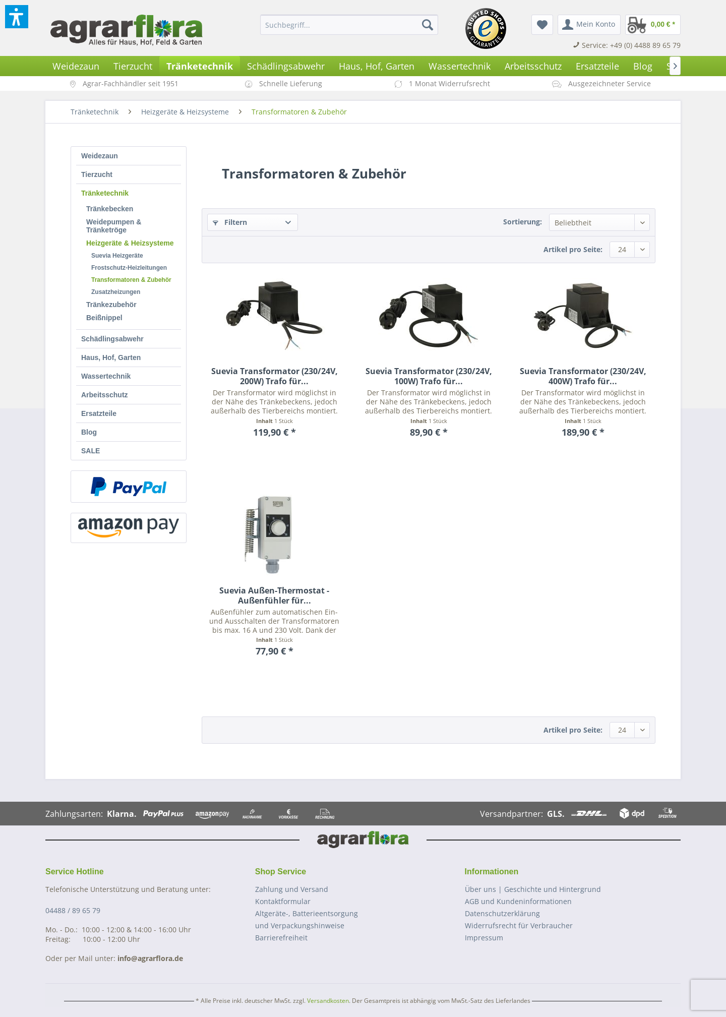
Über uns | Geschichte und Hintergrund (533, 889)
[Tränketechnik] (199, 66)
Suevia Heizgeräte (117, 255)
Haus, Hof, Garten (111, 357)
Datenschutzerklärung (502, 913)
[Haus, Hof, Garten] (376, 66)
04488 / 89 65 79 (72, 910)
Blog (89, 432)
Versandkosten (328, 1000)
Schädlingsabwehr (112, 339)
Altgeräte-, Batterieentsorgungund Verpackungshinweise (306, 919)
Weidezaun (99, 156)
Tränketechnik (105, 193)
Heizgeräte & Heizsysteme (130, 243)
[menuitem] (349, 25)
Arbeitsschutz (104, 395)
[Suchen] (427, 25)
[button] (16, 16)
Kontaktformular (283, 901)
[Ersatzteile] (597, 66)
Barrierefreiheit (281, 937)
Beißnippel (104, 318)
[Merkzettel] (542, 25)
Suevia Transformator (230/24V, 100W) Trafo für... (429, 376)
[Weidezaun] (75, 66)
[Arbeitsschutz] (533, 66)
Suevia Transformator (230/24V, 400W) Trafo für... (583, 376)
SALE (90, 451)
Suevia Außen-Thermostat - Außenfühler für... (274, 595)
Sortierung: (522, 221)
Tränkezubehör (111, 305)
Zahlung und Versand (291, 889)
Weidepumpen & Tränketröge (113, 226)
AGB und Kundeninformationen (518, 901)
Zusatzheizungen (115, 291)
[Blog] (642, 66)
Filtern (230, 222)
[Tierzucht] (132, 66)
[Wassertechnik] (459, 66)
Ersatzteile (98, 413)
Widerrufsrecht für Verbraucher (519, 925)
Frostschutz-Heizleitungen (129, 267)
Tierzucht (96, 174)
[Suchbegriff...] (349, 25)
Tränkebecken (109, 209)
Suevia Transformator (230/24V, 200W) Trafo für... (274, 376)
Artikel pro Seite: (572, 249)
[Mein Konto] (589, 25)
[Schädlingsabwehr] (286, 66)
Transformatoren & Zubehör (131, 279)
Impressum (484, 937)
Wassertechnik (106, 376)
